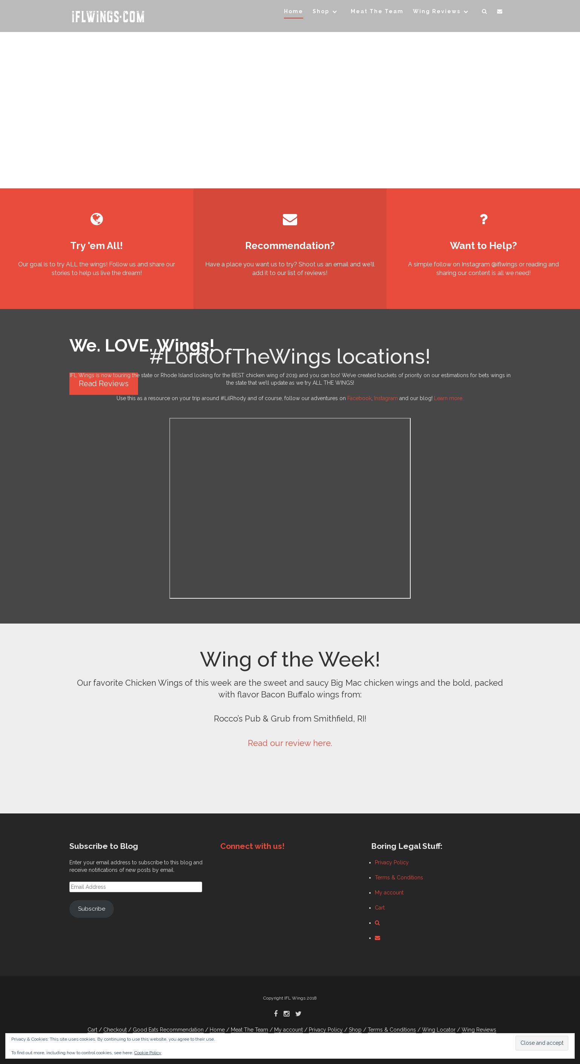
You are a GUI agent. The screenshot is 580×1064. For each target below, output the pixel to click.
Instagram (386, 398)
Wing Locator (439, 1030)
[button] (485, 13)
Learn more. (448, 398)
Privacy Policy (392, 862)
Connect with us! (252, 846)
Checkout (115, 1030)
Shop (321, 11)
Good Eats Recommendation (168, 1030)
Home (293, 11)
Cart (380, 908)
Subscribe (91, 908)
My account (389, 893)
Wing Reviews (436, 11)
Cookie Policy (147, 1052)
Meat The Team (377, 11)
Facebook (359, 398)
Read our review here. (290, 743)
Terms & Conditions (399, 877)
